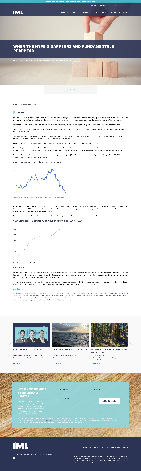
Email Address (65, 398)
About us (64, 12)
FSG (14, 454)
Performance (86, 12)
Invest (104, 12)
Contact (93, 6)
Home (15, 60)
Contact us (125, 447)
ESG (96, 12)
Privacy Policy (49, 420)
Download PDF (18, 289)
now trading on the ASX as (70, 1)
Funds (74, 12)
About (84, 447)
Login (111, 6)
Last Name (97, 389)
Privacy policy (34, 454)
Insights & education (119, 12)
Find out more (18, 363)
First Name (64, 389)
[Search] (121, 6)
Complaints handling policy (46, 454)
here (47, 120)
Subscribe (103, 6)
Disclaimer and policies (23, 454)
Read (70, 89)
